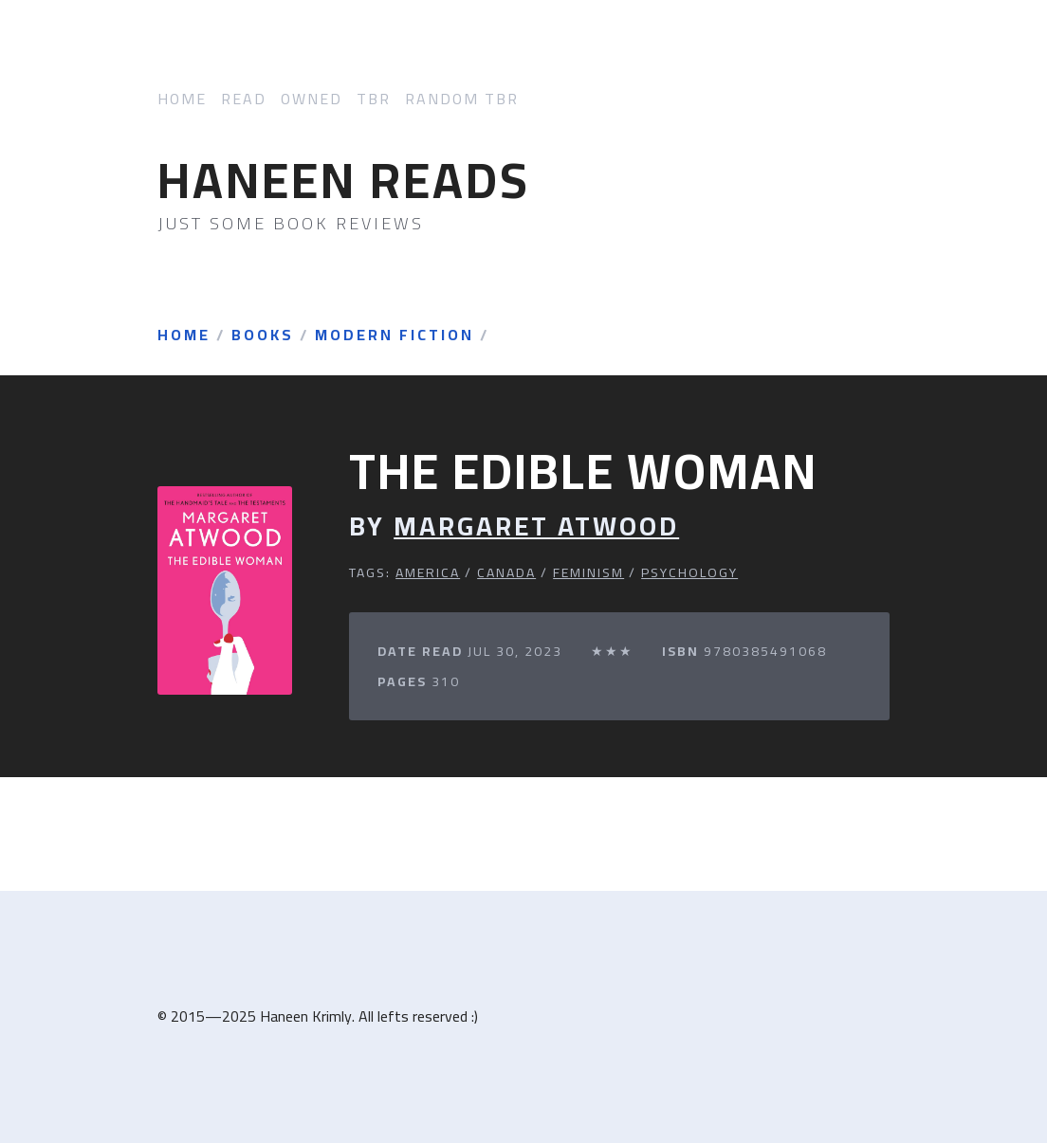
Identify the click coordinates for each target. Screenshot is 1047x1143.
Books (262, 335)
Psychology (689, 572)
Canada (506, 572)
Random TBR (462, 99)
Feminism (588, 572)
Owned (311, 99)
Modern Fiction (394, 335)
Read (243, 99)
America (427, 572)
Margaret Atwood (536, 526)
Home (182, 99)
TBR (374, 99)
